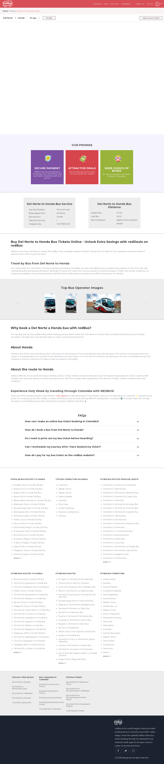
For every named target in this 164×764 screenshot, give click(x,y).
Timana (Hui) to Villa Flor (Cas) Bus (73, 583)
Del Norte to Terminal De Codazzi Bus (120, 496)
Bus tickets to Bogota (21, 682)
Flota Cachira (108, 641)
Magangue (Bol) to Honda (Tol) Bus (29, 633)
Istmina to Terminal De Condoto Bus (74, 645)
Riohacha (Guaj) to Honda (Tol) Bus (29, 516)
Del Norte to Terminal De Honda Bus (119, 485)
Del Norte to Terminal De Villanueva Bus (121, 523)
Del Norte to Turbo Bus (113, 500)
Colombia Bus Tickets (75, 711)
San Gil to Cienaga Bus (68, 628)
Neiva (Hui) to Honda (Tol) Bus (27, 496)
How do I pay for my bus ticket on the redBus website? (82, 455)
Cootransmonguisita (112, 591)
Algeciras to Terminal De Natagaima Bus (76, 604)
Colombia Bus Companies (50, 709)
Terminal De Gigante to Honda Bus (29, 621)
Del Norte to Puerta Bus (114, 527)
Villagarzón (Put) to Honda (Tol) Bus (29, 550)
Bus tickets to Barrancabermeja (19, 688)
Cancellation (126, 4)
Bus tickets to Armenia (21, 698)
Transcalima (108, 625)
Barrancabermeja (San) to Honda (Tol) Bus (32, 500)
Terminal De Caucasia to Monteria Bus (75, 649)
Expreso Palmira (110, 587)
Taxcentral (107, 621)
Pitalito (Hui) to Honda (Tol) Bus (28, 519)
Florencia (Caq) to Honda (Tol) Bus (29, 554)
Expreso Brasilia (65, 496)
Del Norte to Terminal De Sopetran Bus (120, 512)
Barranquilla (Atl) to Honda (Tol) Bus (29, 512)
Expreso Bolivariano (111, 633)
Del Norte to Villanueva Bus (70, 612)
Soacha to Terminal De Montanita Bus (75, 616)
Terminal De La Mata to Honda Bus (29, 648)
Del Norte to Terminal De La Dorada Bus (121, 546)
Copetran (62, 500)
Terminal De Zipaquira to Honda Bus (30, 629)
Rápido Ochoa (64, 489)
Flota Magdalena (110, 594)
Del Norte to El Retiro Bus (114, 558)
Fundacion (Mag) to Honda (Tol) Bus (30, 539)
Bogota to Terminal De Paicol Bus (73, 624)
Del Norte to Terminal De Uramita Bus (120, 550)
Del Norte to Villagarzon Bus (116, 554)
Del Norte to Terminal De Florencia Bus (120, 508)
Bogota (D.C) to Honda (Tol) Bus (28, 489)
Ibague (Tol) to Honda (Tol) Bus (27, 493)
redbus (8, 4)
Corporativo (97, 4)
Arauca (106, 652)
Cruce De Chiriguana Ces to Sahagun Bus (77, 587)
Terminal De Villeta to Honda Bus (28, 625)
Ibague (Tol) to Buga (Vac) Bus (72, 659)
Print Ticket (114, 4)
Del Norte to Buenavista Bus (116, 535)
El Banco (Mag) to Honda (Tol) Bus (29, 543)
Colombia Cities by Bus (21, 702)
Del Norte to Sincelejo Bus (115, 519)
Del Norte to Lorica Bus (113, 543)
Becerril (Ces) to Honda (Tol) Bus (28, 602)
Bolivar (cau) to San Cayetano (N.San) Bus (77, 631)
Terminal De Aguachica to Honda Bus (30, 583)
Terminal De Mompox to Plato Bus (73, 608)
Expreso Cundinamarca (68, 512)
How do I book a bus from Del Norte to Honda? (82, 429)
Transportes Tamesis (112, 618)
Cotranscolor (108, 644)
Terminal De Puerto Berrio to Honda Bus (32, 610)
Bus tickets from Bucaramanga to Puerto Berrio (76, 697)
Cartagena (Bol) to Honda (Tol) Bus (29, 644)
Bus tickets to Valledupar (22, 693)
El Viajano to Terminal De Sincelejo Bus (75, 579)
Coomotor (63, 485)
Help (106, 4)
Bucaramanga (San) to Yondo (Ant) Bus (75, 601)
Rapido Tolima (109, 637)
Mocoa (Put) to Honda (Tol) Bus (28, 523)
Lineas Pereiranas (66, 508)
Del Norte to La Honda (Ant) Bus (117, 531)
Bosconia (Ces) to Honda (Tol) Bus (29, 579)
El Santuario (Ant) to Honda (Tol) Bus (30, 531)
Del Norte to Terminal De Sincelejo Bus (120, 504)
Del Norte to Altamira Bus (114, 489)
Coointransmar (109, 598)
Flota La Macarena (111, 614)
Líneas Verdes (109, 579)
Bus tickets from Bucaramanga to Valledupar (78, 690)
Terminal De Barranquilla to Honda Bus (31, 594)
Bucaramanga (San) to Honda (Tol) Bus (31, 508)
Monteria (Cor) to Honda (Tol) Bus (29, 535)
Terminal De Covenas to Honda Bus (30, 614)
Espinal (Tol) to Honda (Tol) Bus (27, 546)
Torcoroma (108, 648)
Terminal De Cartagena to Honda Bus (30, 618)
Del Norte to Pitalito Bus (114, 539)
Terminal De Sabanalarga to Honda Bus (31, 637)
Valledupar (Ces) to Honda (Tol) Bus (29, 504)
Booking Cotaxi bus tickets (50, 698)
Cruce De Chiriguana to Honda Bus (29, 641)
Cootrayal (107, 629)
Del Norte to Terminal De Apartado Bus (120, 493)
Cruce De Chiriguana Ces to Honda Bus (31, 587)
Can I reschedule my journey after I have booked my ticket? (82, 446)
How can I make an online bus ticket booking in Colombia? (82, 421)
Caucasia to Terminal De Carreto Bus (74, 620)
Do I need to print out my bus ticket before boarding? (82, 438)
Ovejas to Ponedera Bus (69, 635)
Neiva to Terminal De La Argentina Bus (75, 591)
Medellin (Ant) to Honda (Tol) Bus (28, 485)
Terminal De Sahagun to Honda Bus (30, 598)
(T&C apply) (61, 396)
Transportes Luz (110, 606)
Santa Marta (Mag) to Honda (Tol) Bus (30, 527)
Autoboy (62, 516)
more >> (17, 558)
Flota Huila (63, 504)
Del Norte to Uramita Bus (114, 516)
